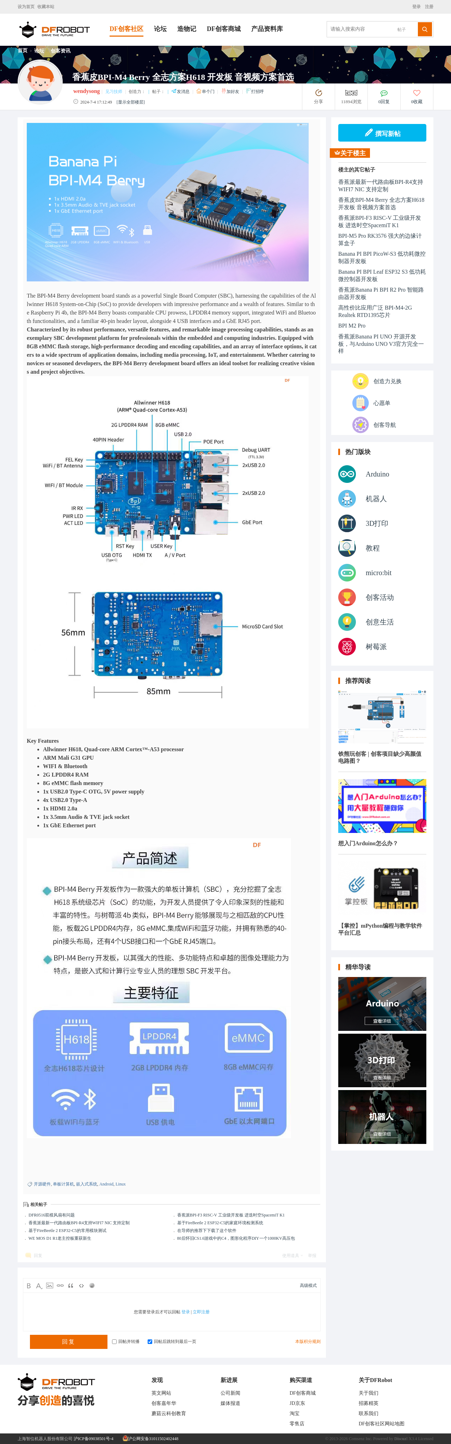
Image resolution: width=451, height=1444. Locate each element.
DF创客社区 (126, 28)
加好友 (230, 91)
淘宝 (294, 1413)
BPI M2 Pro (351, 326)
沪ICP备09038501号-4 (93, 1438)
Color (39, 1285)
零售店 (297, 1423)
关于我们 (368, 1393)
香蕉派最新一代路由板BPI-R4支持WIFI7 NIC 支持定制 (79, 1222)
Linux (121, 1184)
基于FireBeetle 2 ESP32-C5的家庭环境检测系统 (220, 1222)
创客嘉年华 (164, 1403)
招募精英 (368, 1403)
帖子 (401, 29)
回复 (38, 1255)
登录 (417, 6)
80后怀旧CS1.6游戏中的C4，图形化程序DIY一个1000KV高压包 (236, 1238)
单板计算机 (63, 1184)
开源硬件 (42, 1184)
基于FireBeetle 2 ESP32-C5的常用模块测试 (67, 1230)
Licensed (425, 1438)
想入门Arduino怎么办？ (368, 843)
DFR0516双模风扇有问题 (52, 1215)
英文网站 (161, 1393)
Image (49, 1285)
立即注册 (201, 1311)
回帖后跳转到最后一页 (172, 1341)
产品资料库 (267, 28)
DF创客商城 (224, 28)
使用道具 (290, 1255)
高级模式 (308, 1285)
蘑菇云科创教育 (169, 1413)
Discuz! (401, 1438)
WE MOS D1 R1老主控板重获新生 (60, 1238)
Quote (70, 1285)
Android (106, 1184)
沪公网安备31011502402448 (151, 1438)
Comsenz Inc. (360, 1438)
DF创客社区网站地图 (381, 1423)
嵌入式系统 (86, 1184)
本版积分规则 (308, 1341)
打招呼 (255, 91)
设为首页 (26, 6)
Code (81, 1285)
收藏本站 (45, 6)
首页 (22, 50)
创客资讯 (60, 51)
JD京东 (297, 1403)
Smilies (91, 1285)
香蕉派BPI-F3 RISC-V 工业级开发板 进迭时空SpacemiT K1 (231, 1215)
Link (60, 1285)
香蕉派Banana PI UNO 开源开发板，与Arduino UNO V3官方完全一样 (381, 344)
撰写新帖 (382, 132)
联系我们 (368, 1413)
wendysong (86, 91)
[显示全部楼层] (131, 102)
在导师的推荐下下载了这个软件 (206, 1230)
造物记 (186, 28)
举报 (312, 1255)
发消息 (181, 91)
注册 (428, 6)
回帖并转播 (126, 1341)
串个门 (206, 91)
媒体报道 (230, 1403)
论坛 (160, 28)
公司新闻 (230, 1393)
